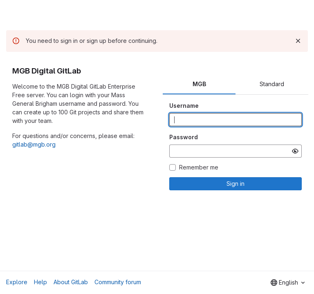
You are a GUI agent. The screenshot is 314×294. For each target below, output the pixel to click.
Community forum (117, 281)
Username (184, 105)
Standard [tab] (272, 83)
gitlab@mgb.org (34, 144)
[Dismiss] (298, 41)
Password (183, 137)
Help (40, 281)
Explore (16, 281)
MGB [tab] (199, 83)
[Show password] (295, 151)
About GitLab (71, 281)
